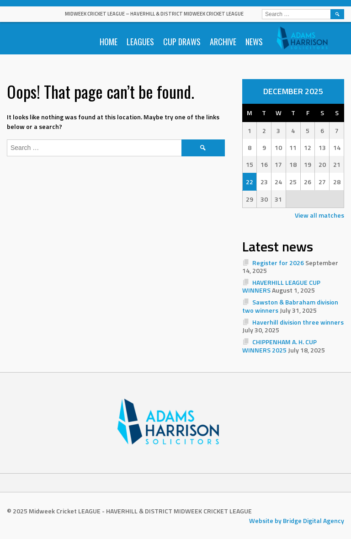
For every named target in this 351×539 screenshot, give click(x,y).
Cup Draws (182, 42)
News (254, 42)
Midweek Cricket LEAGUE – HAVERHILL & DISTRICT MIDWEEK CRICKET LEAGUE (154, 13)
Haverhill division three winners (298, 322)
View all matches (319, 215)
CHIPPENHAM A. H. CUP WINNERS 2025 (279, 346)
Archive (223, 42)
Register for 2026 (278, 262)
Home (108, 42)
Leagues (140, 42)
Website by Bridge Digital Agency (296, 520)
